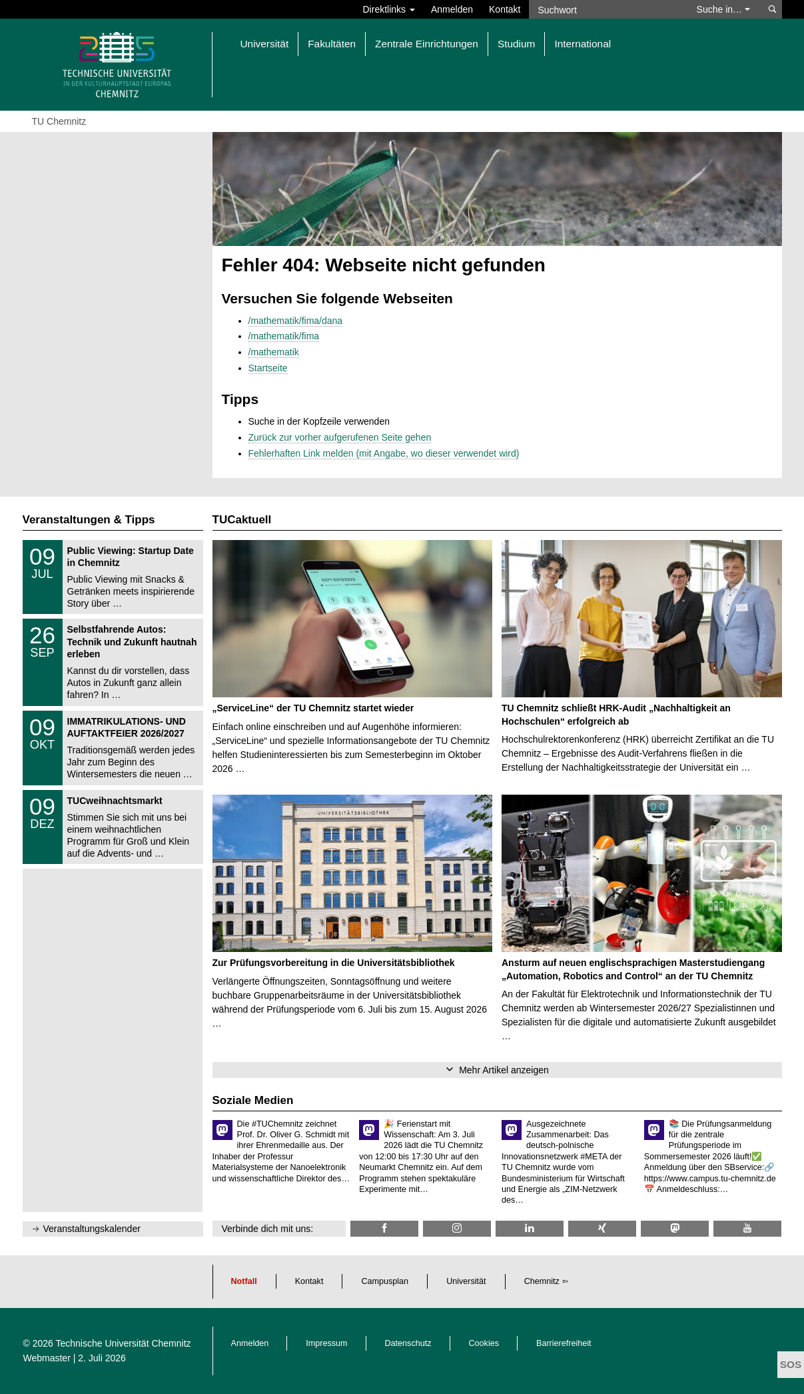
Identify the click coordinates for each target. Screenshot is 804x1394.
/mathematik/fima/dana (295, 320)
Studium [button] (516, 43)
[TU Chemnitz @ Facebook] (384, 1228)
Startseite (268, 368)
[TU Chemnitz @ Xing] (602, 1228)
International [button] (582, 43)
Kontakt (504, 9)
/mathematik (273, 352)
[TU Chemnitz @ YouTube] (747, 1228)
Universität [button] (264, 43)
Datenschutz (408, 1343)
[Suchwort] (606, 9)
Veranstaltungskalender (92, 1228)
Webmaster (47, 1358)
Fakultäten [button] (332, 43)
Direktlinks (389, 9)
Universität (466, 1281)
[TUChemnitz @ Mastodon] (675, 1228)
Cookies (484, 1343)
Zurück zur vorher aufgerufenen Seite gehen (340, 437)
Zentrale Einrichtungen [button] (426, 43)
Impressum (326, 1343)
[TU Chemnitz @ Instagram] (457, 1228)
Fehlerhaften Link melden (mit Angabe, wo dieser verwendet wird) (384, 453)
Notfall (244, 1281)
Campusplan (384, 1281)
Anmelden (452, 9)
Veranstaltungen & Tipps (89, 519)
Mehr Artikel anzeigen (504, 1070)
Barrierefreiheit (564, 1343)
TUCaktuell (242, 519)
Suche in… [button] (723, 9)
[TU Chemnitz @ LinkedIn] (530, 1228)
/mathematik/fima (284, 336)
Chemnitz (542, 1281)
